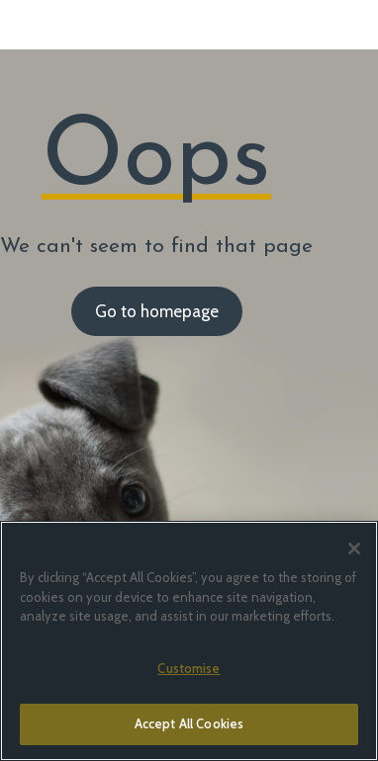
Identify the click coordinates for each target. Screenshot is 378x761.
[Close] (354, 548)
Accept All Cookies (189, 723)
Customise (188, 668)
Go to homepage (157, 311)
